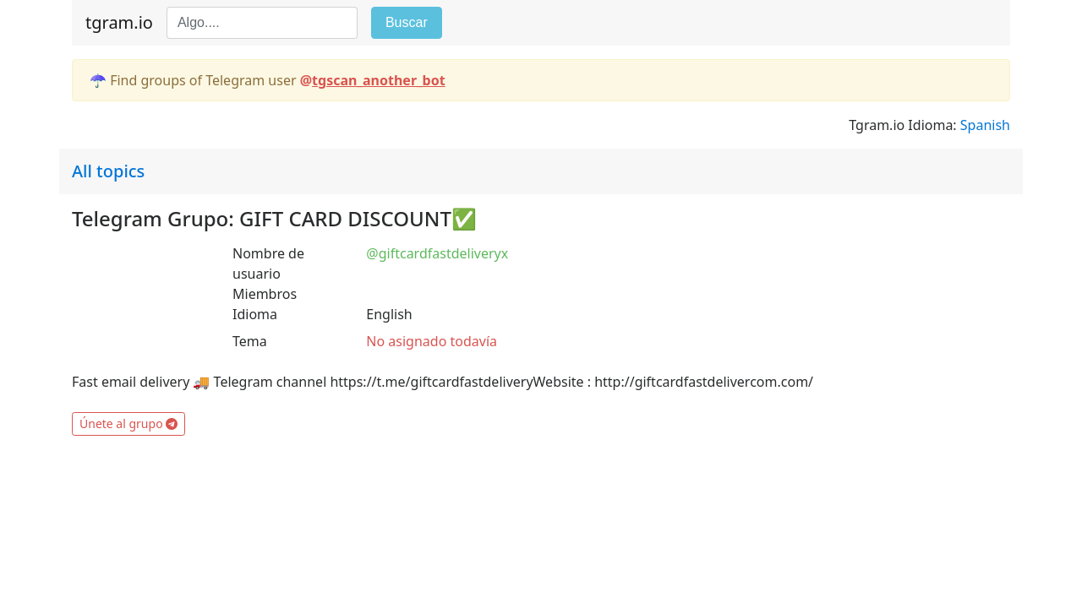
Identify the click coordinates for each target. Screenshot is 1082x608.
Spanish (985, 125)
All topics (108, 171)
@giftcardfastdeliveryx (437, 253)
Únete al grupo (128, 423)
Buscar (406, 22)
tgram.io (119, 22)
